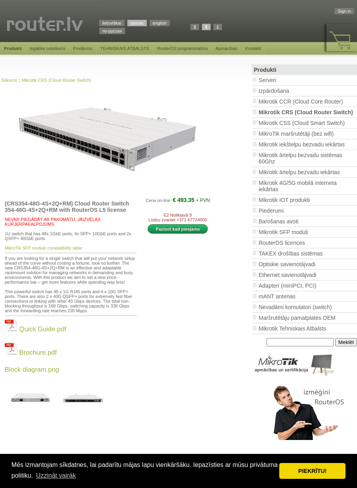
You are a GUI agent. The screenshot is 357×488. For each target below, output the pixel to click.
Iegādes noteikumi (47, 48)
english (160, 23)
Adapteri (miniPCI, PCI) (287, 285)
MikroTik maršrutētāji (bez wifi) (296, 134)
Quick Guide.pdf (35, 328)
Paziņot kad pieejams (177, 229)
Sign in (344, 11)
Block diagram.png (32, 369)
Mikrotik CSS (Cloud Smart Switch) (302, 123)
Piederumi (271, 210)
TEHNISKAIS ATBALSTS (124, 48)
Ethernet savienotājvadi (288, 275)
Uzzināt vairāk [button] (56, 475)
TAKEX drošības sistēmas (291, 253)
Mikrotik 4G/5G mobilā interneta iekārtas (298, 186)
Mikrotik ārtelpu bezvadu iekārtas (299, 172)
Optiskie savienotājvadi (287, 264)
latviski (137, 23)
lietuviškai (111, 23)
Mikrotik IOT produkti (284, 200)
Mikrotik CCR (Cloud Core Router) (301, 101)
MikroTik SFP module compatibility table (43, 248)
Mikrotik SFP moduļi (283, 232)
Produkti (13, 48)
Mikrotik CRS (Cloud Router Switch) (56, 80)
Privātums (82, 48)
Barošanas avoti (278, 221)
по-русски (112, 31)
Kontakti (253, 48)
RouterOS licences (282, 243)
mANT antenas (277, 296)
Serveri (267, 80)
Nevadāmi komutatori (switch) (295, 307)
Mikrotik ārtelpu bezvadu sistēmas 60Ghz (300, 158)
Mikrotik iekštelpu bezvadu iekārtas (302, 144)
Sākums (9, 80)
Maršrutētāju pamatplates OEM (297, 318)
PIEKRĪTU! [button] (312, 471)
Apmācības (226, 48)
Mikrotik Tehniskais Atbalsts (292, 328)
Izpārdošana (274, 91)
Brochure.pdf (31, 352)
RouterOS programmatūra (182, 48)
